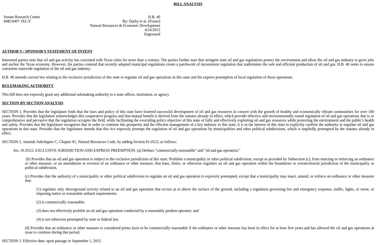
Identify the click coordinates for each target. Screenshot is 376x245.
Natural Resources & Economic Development (125, 25)
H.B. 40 (154, 17)
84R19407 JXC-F (17, 21)
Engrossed (152, 34)
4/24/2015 (152, 30)
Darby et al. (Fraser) (144, 21)
